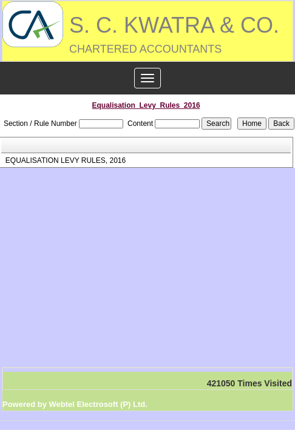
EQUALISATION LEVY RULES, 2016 (65, 160)
